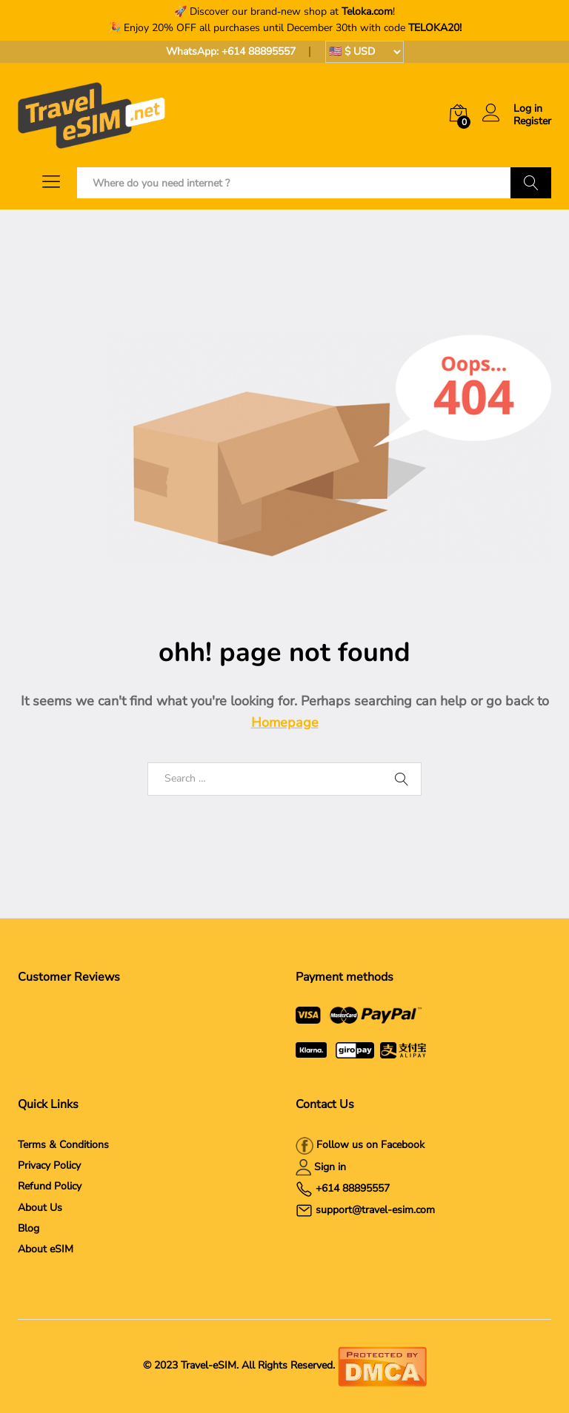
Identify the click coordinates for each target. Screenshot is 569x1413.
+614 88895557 (259, 51)
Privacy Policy (49, 1165)
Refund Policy (49, 1186)
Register (532, 121)
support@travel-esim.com (375, 1210)
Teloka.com (367, 11)
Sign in (330, 1167)
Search (530, 182)
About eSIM (45, 1249)
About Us (40, 1208)
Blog (28, 1228)
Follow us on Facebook (369, 1145)
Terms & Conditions (63, 1145)
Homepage (285, 722)
